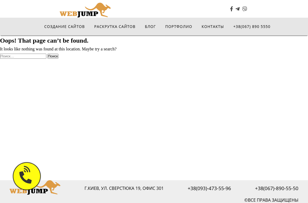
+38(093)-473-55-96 (209, 188)
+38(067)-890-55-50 (276, 188)
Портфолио (178, 26)
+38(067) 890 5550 (252, 26)
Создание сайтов (64, 26)
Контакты (213, 26)
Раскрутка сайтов (115, 26)
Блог (150, 26)
